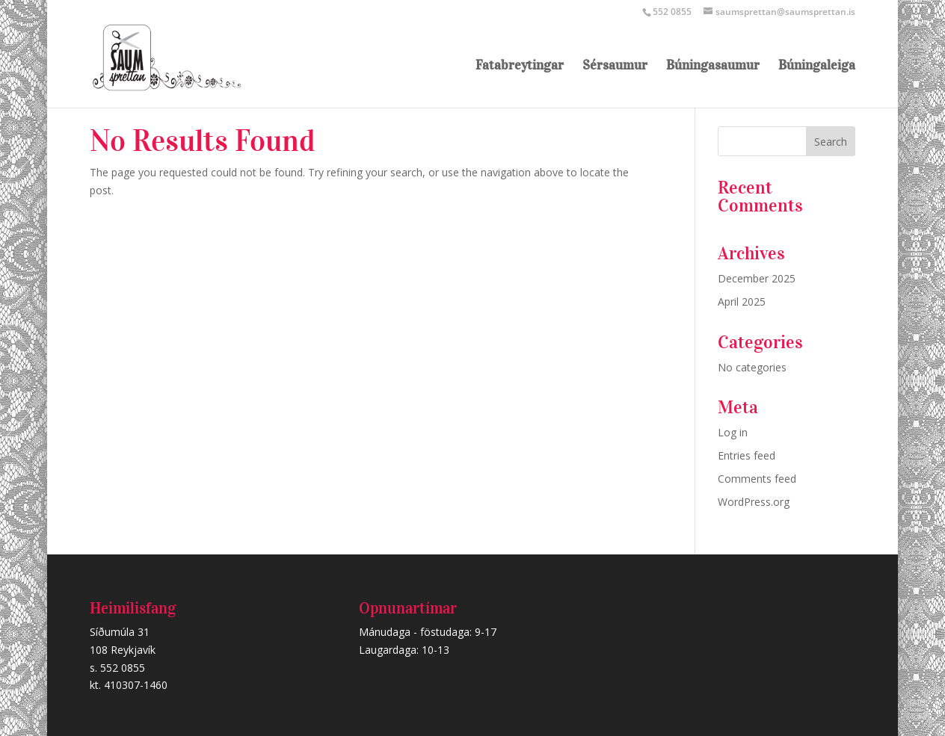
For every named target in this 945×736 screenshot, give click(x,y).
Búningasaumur (713, 66)
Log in (733, 432)
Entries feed (746, 455)
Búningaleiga (816, 66)
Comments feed (757, 478)
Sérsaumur (614, 66)
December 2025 (756, 278)
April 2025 (742, 301)
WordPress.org (753, 502)
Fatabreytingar (519, 66)
